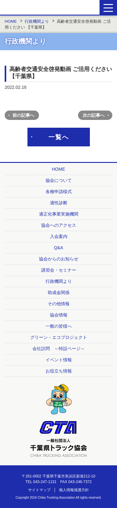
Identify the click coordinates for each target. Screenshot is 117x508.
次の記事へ (94, 115)
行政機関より (59, 281)
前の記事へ (23, 115)
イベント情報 (59, 359)
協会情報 (58, 314)
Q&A (58, 247)
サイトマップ (39, 490)
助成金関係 (59, 292)
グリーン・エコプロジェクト (58, 337)
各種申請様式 (59, 191)
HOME (58, 169)
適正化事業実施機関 (58, 213)
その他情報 (59, 303)
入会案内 (58, 236)
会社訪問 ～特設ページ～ (58, 348)
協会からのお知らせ (58, 258)
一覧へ (58, 137)
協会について (59, 180)
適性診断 (58, 202)
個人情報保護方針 (74, 490)
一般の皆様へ (59, 326)
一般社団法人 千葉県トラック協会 (38, 7)
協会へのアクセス (58, 225)
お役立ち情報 (59, 370)
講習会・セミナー (58, 270)
